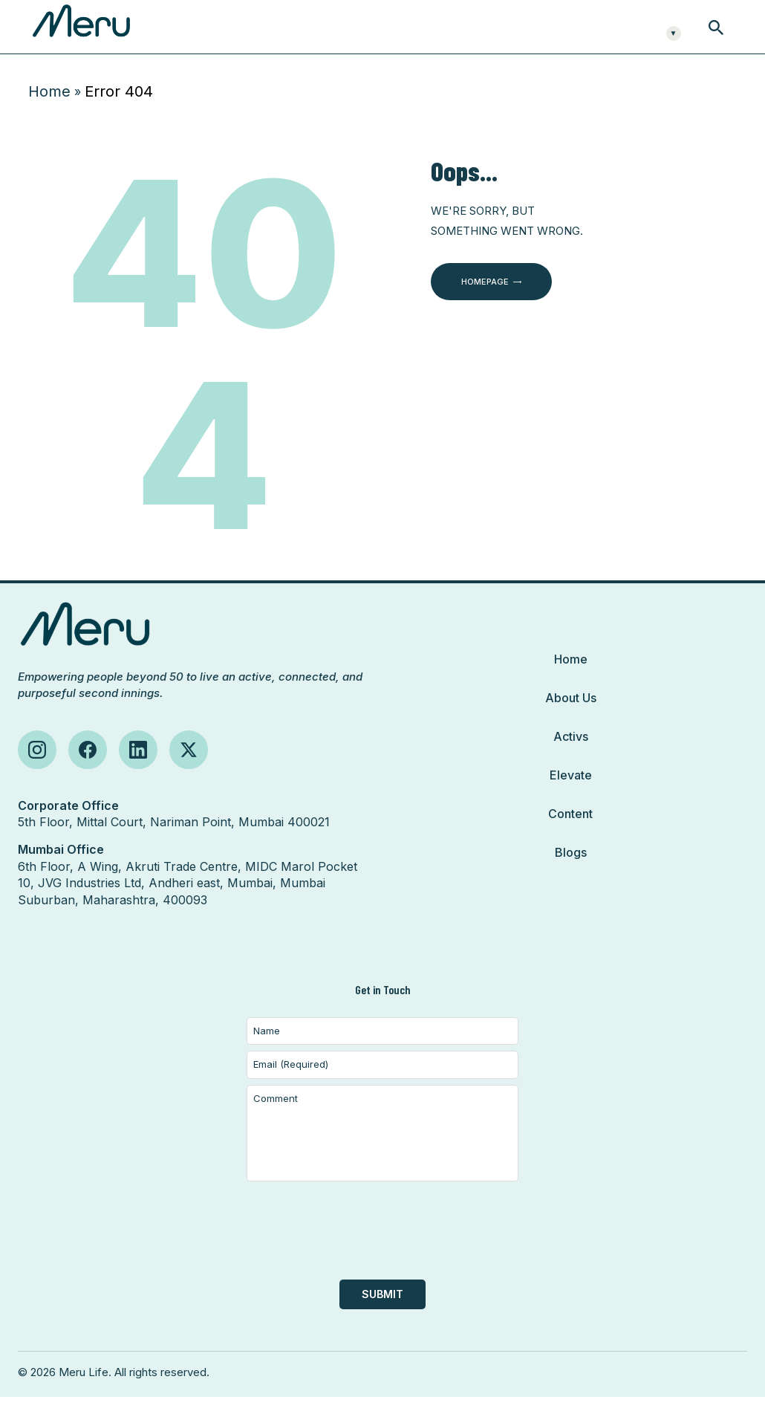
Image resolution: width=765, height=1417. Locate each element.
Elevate (571, 795)
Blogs (571, 872)
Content (570, 833)
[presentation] (382, 1258)
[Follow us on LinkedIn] (138, 769)
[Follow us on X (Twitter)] (188, 769)
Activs (570, 756)
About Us (570, 717)
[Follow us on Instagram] (37, 769)
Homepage (485, 301)
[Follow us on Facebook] (87, 769)
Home (49, 111)
